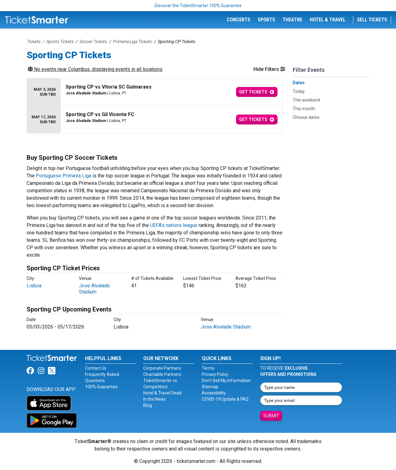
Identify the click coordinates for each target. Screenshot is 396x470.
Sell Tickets (372, 20)
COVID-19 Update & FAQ (225, 399)
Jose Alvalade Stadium (94, 289)
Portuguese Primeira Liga (63, 176)
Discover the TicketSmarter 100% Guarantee (198, 5)
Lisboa (34, 286)
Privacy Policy (215, 374)
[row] (155, 92)
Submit (271, 415)
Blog (147, 405)
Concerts (238, 20)
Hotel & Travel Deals (162, 392)
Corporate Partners (162, 368)
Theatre (292, 20)
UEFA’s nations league (173, 225)
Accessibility (214, 392)
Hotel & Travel (328, 20)
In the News (154, 399)
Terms (208, 368)
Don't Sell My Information (226, 380)
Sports (266, 20)
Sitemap (210, 386)
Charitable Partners (162, 374)
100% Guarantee (101, 386)
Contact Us (95, 368)
